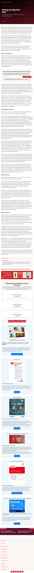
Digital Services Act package (8, 111)
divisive (17, 104)
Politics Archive (4, 555)
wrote (9, 58)
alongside (14, 85)
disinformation (24, 103)
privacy (30, 49)
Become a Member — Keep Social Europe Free (17, 321)
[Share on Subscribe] (22, 572)
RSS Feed (3, 563)
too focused (8, 238)
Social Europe (6, 2)
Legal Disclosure (4, 566)
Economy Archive (4, 557)
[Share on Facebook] (18, 572)
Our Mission (3, 540)
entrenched (15, 38)
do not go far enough (21, 177)
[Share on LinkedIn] (16, 572)
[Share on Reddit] (20, 572)
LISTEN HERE (17, 428)
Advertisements (4, 549)
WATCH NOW (17, 523)
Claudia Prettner (5, 18)
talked (13, 64)
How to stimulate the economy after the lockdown (8, 531)
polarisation (29, 103)
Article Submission (5, 546)
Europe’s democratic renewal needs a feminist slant (25, 531)
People (2, 543)
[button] (29, 2)
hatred (9, 104)
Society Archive (4, 560)
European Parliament (15, 220)
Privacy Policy (24, 78)
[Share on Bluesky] (11, 572)
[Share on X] (14, 572)
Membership (3, 551)
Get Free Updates (27, 76)
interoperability (4, 242)
